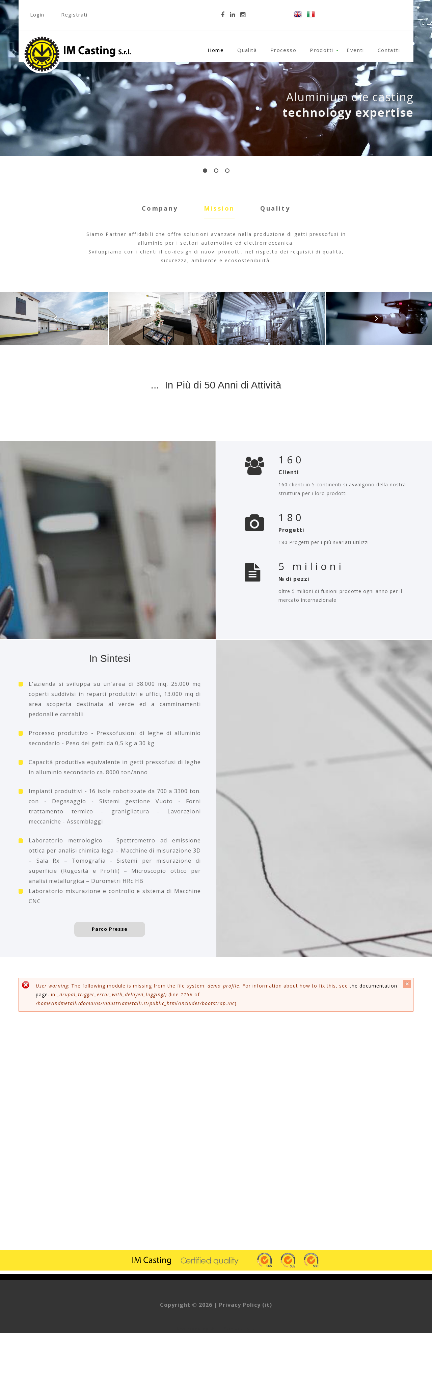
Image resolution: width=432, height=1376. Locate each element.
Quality (275, 208)
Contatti (389, 50)
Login (37, 14)
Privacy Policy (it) (245, 1347)
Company (160, 208)
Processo (283, 50)
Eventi (355, 50)
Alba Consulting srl (234, 1371)
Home (216, 50)
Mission (219, 207)
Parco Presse (110, 971)
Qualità (247, 50)
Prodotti (321, 50)
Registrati (74, 14)
